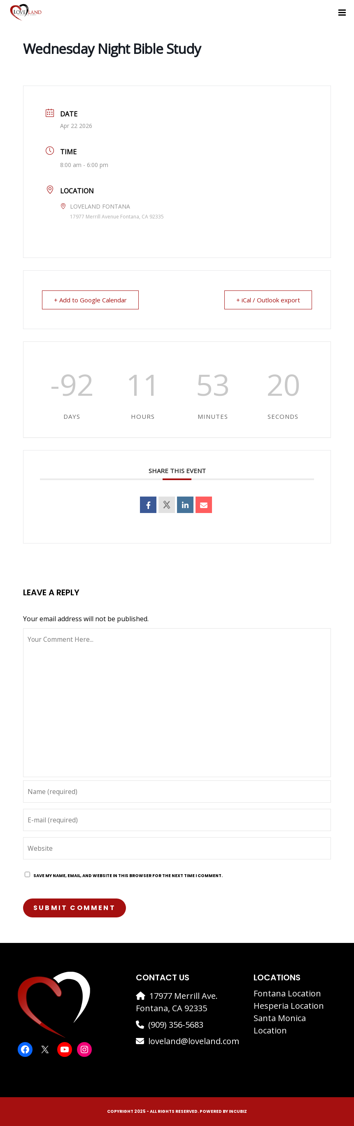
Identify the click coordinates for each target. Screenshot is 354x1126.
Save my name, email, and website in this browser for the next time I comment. (128, 876)
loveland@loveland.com (193, 1041)
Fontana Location (287, 993)
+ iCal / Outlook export (268, 300)
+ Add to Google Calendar (90, 300)
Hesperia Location (289, 1005)
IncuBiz (238, 1111)
